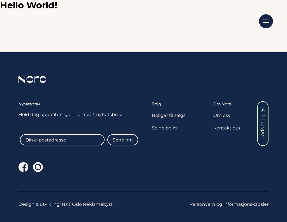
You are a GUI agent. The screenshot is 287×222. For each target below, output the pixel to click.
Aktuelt (117, 21)
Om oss (188, 21)
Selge (80, 21)
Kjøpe (45, 21)
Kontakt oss (234, 21)
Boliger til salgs (169, 115)
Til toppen (263, 123)
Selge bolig (164, 128)
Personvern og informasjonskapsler (229, 204)
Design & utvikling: (65, 204)
